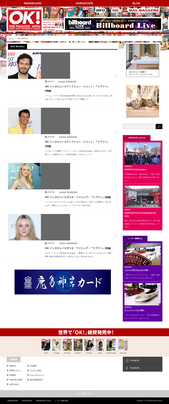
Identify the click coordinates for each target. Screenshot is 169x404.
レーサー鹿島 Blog (60, 401)
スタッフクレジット (37, 375)
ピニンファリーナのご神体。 (135, 310)
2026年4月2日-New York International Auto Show (140, 214)
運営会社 (13, 366)
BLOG (136, 3)
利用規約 (13, 375)
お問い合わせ (14, 384)
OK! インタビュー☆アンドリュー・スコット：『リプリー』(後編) (77, 61)
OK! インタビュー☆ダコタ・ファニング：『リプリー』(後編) (78, 125)
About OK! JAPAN (16, 379)
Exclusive (61, 54)
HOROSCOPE (84, 3)
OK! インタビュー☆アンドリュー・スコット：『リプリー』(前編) (77, 94)
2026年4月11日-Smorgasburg (135, 169)
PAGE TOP (84, 394)
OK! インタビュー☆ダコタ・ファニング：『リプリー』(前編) (78, 159)
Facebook (134, 368)
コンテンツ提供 (35, 370)
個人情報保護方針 (36, 379)
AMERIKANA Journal (43, 401)
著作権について (15, 370)
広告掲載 (33, 366)
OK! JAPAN (147, 400)
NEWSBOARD (32, 3)
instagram (134, 360)
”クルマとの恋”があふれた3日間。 (137, 270)
